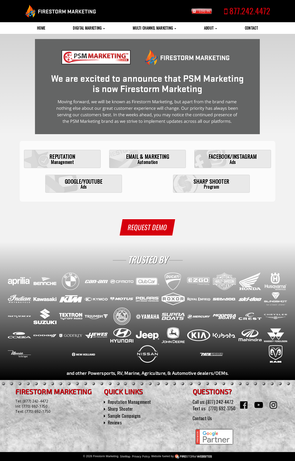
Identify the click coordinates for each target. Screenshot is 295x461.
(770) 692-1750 (35, 406)
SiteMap (144, 456)
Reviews (115, 422)
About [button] (210, 28)
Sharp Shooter (120, 408)
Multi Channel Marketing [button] (154, 28)
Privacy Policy (159, 456)
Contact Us (202, 418)
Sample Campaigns (124, 415)
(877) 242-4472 (35, 401)
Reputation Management (129, 401)
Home (41, 28)
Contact (251, 28)
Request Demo (147, 227)
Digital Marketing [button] (89, 28)
